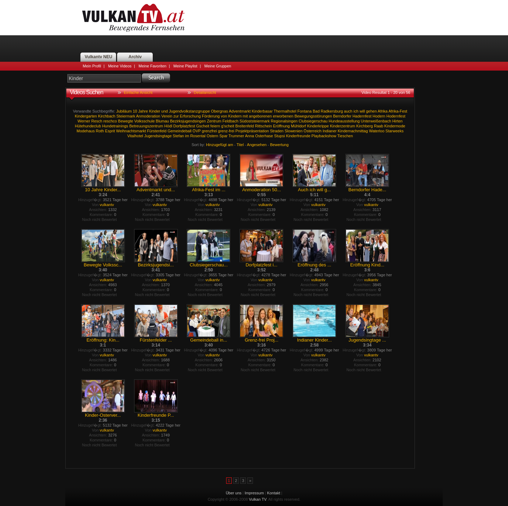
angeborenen (260, 116)
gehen (371, 111)
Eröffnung (281, 126)
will (362, 111)
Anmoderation (148, 116)
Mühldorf (298, 126)
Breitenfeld (244, 126)
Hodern (379, 116)
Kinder (154, 111)
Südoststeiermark (255, 121)
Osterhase (264, 136)
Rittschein (263, 126)
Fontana (304, 111)
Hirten (397, 121)
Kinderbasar (262, 111)
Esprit (110, 131)
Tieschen (345, 136)
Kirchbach (106, 116)
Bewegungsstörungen (313, 116)
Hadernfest (361, 116)
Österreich (313, 131)
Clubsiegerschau (312, 121)
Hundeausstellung (343, 121)
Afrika (383, 111)
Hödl (168, 126)
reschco (110, 121)
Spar (223, 136)
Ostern (212, 136)
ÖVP (197, 131)
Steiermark (125, 116)
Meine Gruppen (217, 66)
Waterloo (377, 131)
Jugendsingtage (158, 136)
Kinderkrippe (318, 126)
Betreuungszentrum (146, 126)
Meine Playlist (186, 66)
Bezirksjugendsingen (188, 121)
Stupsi (279, 136)
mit (245, 116)
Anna (249, 136)
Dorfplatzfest (184, 126)
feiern (215, 126)
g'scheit (227, 126)
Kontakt (273, 493)
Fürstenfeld (157, 131)
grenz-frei (226, 131)
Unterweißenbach (376, 121)
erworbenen (283, 116)
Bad (316, 111)
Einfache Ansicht (138, 92)
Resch (96, 121)
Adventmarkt (240, 111)
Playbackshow (324, 136)
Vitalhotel (135, 136)
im (187, 136)
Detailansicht (205, 92)
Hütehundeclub (88, 126)
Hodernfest (395, 116)
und (164, 111)
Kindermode (394, 126)
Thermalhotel (285, 111)
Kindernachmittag (353, 131)
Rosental (197, 136)
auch (348, 111)
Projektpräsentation (252, 131)
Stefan (178, 136)
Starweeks (395, 131)
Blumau (162, 121)
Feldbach (230, 121)
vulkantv (107, 205)
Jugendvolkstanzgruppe (189, 111)
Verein (166, 116)
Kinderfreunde (298, 136)
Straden (277, 131)
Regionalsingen (284, 121)
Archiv (134, 56)
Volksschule (144, 121)
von (224, 116)
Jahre (143, 111)
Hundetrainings (115, 126)
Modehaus (86, 131)
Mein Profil (92, 66)
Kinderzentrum (342, 126)
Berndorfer (342, 116)
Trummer (236, 136)
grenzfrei (209, 131)
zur (176, 116)
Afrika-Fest (397, 111)
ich (355, 111)
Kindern (235, 116)
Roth (100, 131)
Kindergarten (86, 116)
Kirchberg (364, 126)
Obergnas (219, 111)
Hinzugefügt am (219, 145)
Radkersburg (332, 111)
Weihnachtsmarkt (131, 131)
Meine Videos (119, 66)
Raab (378, 126)
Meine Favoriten (153, 66)
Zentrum (214, 121)
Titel (240, 145)
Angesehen (257, 145)
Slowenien (294, 131)
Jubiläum (124, 111)
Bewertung (279, 145)
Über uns (234, 493)
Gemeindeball (180, 131)
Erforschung (190, 116)
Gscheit (202, 126)
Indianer (329, 131)
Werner (84, 121)
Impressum (254, 493)
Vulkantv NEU (98, 56)
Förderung (211, 116)
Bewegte (125, 121)
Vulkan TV (133, 18)
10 (135, 111)
